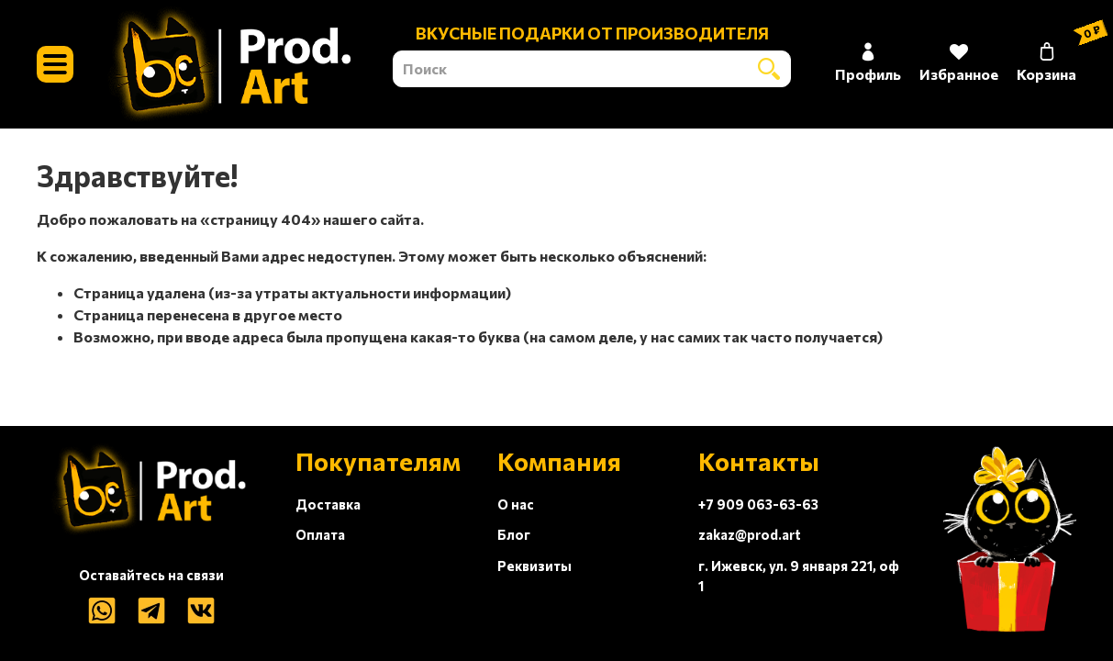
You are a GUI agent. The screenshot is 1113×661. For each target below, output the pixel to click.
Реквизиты (534, 565)
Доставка (328, 504)
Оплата (320, 534)
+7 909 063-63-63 (758, 504)
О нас (515, 504)
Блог (513, 534)
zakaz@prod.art (749, 534)
